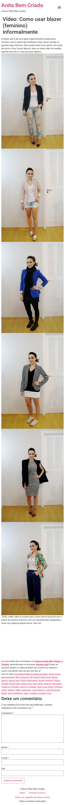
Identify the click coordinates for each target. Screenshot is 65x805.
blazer (37, 677)
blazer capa (14, 680)
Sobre (22, 793)
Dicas (50, 687)
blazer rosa (26, 683)
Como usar (42, 687)
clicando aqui (42, 664)
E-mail (5, 758)
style (10, 693)
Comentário (7, 713)
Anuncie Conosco (37, 793)
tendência (17, 693)
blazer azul (46, 677)
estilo (3, 690)
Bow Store (37, 683)
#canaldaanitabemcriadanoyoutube (31, 674)
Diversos (58, 687)
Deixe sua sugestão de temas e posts (32, 797)
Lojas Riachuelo (52, 690)
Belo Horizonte (22, 677)
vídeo (25, 693)
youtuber (42, 693)
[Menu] (59, 7)
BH (31, 677)
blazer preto (14, 683)
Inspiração (26, 690)
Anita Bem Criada (22, 5)
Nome (4, 747)
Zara (49, 693)
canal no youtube (28, 687)
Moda (4, 693)
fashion (11, 690)
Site (3, 769)
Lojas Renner (38, 690)
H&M (18, 690)
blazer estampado (29, 680)
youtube (33, 693)
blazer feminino (46, 680)
